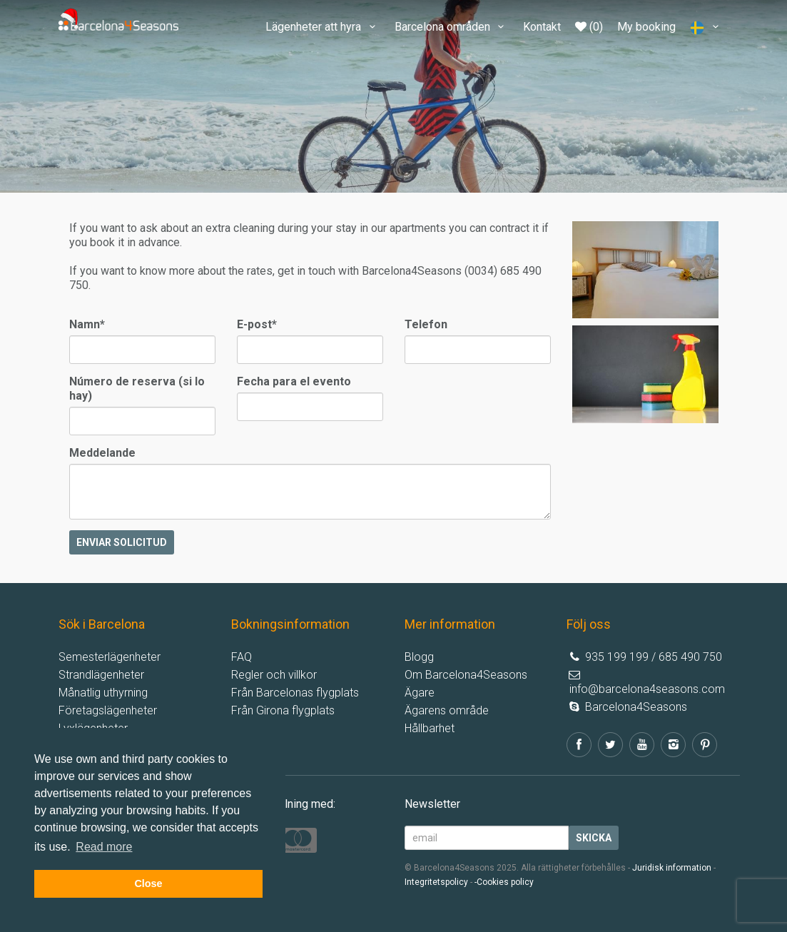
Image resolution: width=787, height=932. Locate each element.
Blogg (419, 657)
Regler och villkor (274, 675)
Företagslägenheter (108, 710)
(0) (589, 27)
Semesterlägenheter (110, 657)
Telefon (426, 324)
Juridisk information (671, 868)
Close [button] (148, 883)
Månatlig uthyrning (103, 692)
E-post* (257, 324)
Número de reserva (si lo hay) (137, 388)
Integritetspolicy (436, 882)
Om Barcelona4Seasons (466, 675)
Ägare (420, 692)
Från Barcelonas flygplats (295, 692)
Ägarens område (447, 710)
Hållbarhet (430, 728)
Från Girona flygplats (283, 710)
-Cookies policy (504, 882)
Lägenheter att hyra (322, 27)
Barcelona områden (452, 27)
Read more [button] (104, 847)
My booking (646, 27)
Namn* (87, 324)
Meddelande (102, 453)
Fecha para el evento (294, 381)
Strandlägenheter (101, 675)
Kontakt (542, 27)
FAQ (241, 657)
